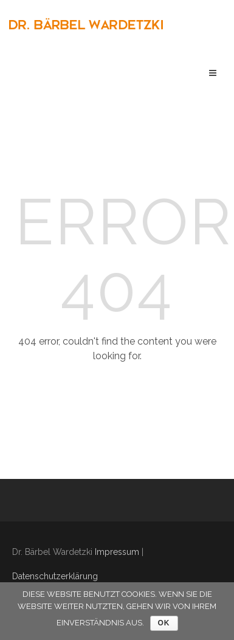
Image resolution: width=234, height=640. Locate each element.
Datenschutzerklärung (55, 576)
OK (164, 623)
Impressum (117, 552)
